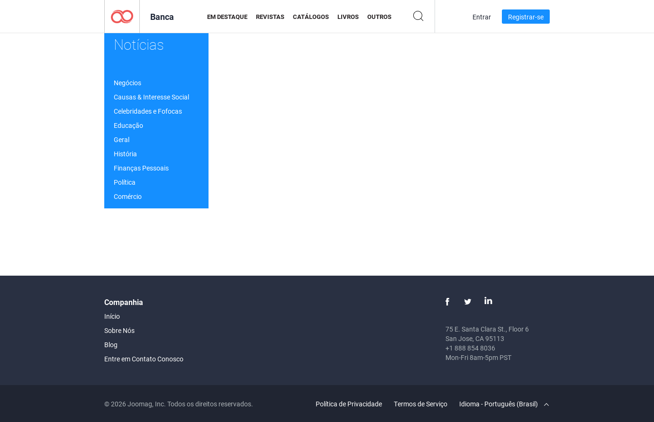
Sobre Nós (119, 330)
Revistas (270, 16)
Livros (348, 16)
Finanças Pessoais (141, 167)
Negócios (127, 82)
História (125, 153)
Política (125, 182)
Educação (128, 125)
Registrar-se (526, 16)
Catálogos (311, 16)
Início (112, 316)
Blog (111, 344)
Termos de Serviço (420, 403)
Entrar (481, 16)
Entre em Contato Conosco (143, 358)
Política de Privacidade (349, 403)
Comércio (128, 196)
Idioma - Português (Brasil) (504, 403)
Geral (121, 139)
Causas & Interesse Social (151, 96)
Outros (379, 16)
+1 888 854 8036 (470, 347)
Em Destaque (227, 16)
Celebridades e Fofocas (148, 111)
